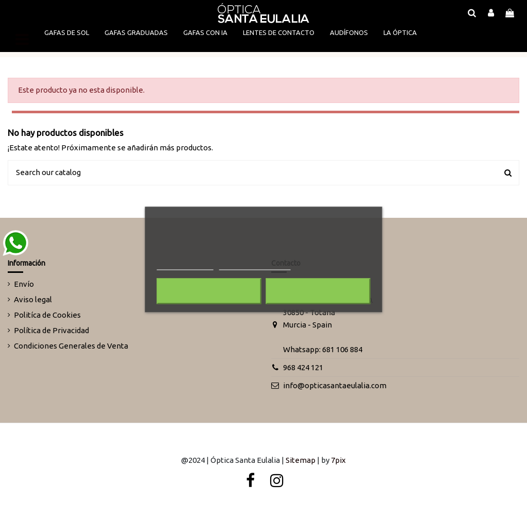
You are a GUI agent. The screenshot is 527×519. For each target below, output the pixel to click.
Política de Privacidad (51, 330)
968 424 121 (303, 367)
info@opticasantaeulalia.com (335, 385)
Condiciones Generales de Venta (71, 345)
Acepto (318, 291)
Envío (24, 284)
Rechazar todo (209, 291)
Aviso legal (33, 299)
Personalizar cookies (254, 265)
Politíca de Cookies (47, 314)
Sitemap (300, 460)
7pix (338, 460)
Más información (185, 265)
